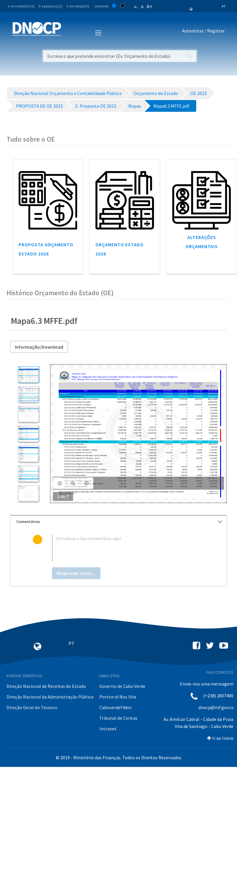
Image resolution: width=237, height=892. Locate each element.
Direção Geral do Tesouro (32, 707)
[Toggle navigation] (69, 32)
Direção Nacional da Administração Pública (50, 697)
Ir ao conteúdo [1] (21, 6)
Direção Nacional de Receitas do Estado (46, 686)
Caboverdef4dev (115, 707)
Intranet (108, 729)
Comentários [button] (119, 521)
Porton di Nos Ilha (117, 697)
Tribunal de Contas (118, 718)
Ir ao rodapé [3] (78, 6)
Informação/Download (39, 347)
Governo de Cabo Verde (122, 686)
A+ (149, 6)
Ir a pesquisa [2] (50, 6)
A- (136, 6)
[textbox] (128, 548)
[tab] (118, 522)
